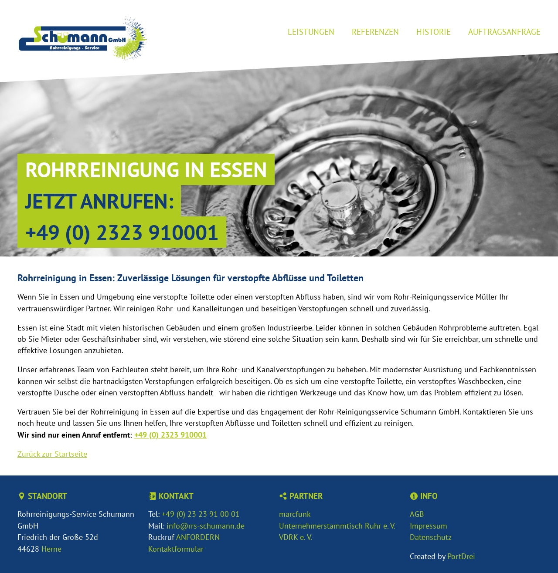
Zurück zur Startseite (52, 454)
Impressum (428, 526)
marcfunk (295, 514)
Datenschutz (431, 537)
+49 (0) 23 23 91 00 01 (201, 514)
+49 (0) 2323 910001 (122, 232)
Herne (51, 549)
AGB (417, 514)
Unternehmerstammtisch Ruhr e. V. (337, 526)
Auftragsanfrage (504, 31)
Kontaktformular (176, 549)
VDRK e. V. (295, 537)
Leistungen (311, 31)
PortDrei (461, 556)
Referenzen (375, 31)
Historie (433, 31)
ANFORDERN (198, 537)
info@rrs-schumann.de (206, 526)
